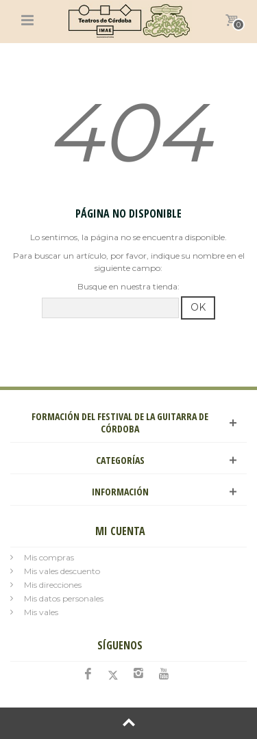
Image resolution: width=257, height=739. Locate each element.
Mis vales (41, 612)
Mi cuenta (120, 531)
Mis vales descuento (62, 571)
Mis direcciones (53, 585)
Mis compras (49, 557)
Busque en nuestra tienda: (128, 286)
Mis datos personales (63, 598)
